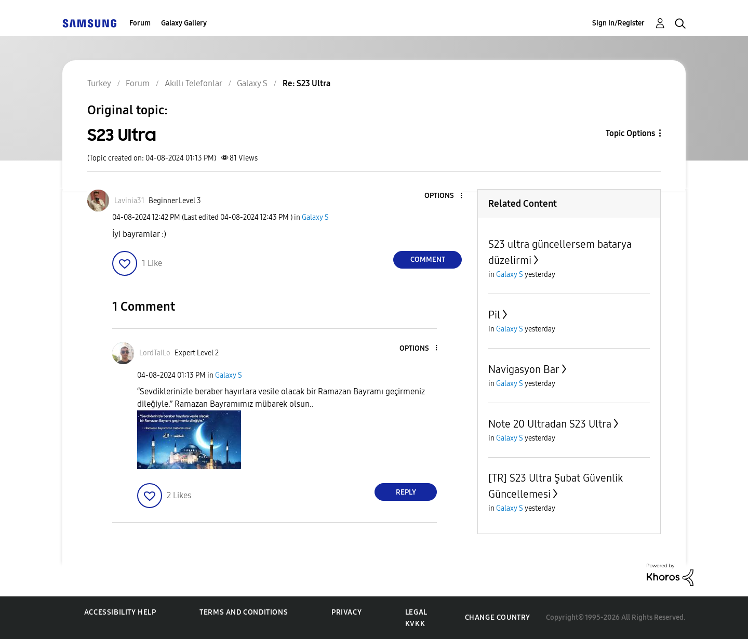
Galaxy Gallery (184, 23)
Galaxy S (315, 217)
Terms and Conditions (243, 612)
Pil (494, 315)
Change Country (497, 617)
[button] (444, 196)
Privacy (346, 612)
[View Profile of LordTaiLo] (154, 353)
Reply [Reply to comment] (406, 492)
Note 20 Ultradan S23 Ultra (549, 424)
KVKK (415, 623)
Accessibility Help (120, 612)
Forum (140, 23)
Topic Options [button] (630, 133)
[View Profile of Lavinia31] (129, 200)
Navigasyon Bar (523, 369)
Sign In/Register (618, 23)
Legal (416, 612)
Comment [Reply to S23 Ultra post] (427, 259)
